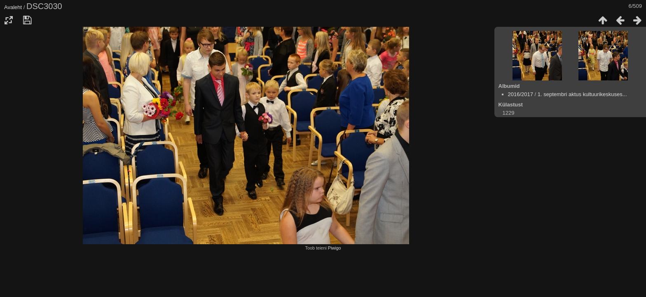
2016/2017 (520, 94)
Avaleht (13, 7)
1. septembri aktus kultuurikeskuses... (582, 94)
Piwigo (334, 247)
